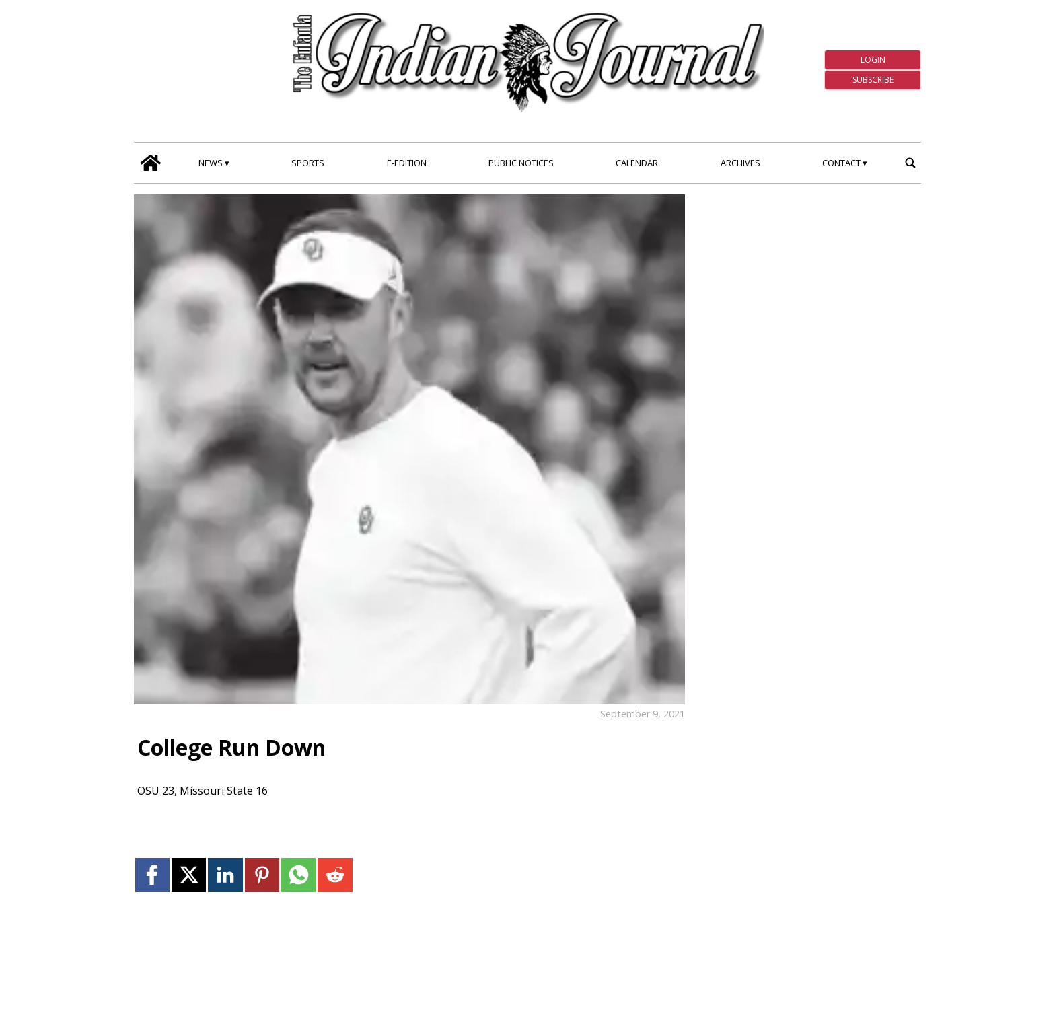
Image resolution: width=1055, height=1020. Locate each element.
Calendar (637, 163)
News (210, 163)
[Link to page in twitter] (189, 875)
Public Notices (521, 163)
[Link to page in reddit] (335, 875)
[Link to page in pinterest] (262, 875)
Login (873, 59)
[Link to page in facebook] (152, 875)
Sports (307, 163)
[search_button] (910, 162)
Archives (740, 163)
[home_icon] (150, 162)
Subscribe (873, 79)
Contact (841, 163)
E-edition (407, 163)
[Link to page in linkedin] (225, 875)
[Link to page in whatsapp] (298, 875)
